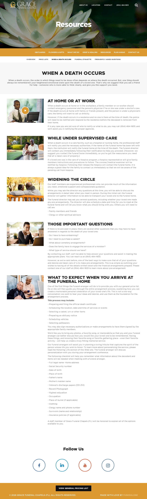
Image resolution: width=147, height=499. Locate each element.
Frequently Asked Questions (108, 59)
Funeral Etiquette (83, 59)
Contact (108, 5)
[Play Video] (25, 110)
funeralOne (130, 495)
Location (96, 5)
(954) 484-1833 (122, 5)
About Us (83, 5)
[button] (136, 5)
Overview (31, 59)
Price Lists (43, 59)
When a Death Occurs (61, 59)
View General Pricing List (73, 488)
